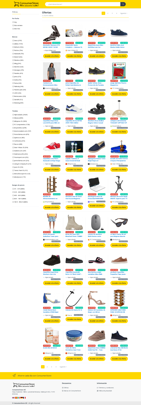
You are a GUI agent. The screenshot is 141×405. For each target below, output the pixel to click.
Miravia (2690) (18, 118)
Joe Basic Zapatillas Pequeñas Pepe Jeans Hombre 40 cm (118, 274)
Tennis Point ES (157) (20, 170)
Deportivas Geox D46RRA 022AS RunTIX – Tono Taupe (96, 350)
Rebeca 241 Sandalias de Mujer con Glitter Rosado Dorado (96, 312)
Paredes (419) (18, 73)
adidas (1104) (18, 44)
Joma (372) (17, 77)
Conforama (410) (19, 141)
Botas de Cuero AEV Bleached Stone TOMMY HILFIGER (74, 236)
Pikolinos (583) (18, 60)
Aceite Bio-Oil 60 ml (50, 348)
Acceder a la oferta (52, 56)
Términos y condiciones (105, 388)
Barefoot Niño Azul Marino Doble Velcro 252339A (117, 47)
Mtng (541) (17, 63)
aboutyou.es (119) (19, 177)
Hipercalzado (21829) (20, 115)
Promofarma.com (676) (21, 134)
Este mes (16, 29)
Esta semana (17, 25)
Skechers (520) (18, 67)
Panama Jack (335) (19, 90)
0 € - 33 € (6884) (18, 189)
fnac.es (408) (17, 144)
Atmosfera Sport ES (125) (21, 174)
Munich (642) (17, 57)
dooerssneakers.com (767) (22, 131)
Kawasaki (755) (18, 54)
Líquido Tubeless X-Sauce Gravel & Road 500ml (73, 161)
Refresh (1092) (18, 47)
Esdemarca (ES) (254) (20, 154)
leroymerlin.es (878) (20, 128)
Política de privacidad (104, 391)
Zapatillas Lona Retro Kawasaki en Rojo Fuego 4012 (51, 161)
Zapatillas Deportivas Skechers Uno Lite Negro (50, 274)
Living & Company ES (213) (22, 164)
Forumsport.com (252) (20, 157)
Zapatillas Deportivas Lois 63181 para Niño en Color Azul (51, 123)
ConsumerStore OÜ (20, 403)
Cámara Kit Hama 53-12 (74, 310)
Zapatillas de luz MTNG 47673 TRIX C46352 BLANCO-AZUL (74, 123)
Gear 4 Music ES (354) (20, 147)
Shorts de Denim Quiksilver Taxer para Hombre (50, 236)
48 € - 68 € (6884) (19, 195)
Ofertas (65, 388)
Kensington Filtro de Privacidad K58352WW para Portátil (95, 198)
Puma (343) (17, 83)
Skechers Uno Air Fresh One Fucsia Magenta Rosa (74, 198)
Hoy (15, 22)
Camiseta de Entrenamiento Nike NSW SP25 (50, 85)
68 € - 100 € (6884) (19, 199)
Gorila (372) (17, 80)
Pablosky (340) (18, 86)
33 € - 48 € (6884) (19, 192)
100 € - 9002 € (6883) (20, 202)
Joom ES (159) (18, 167)
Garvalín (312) (18, 99)
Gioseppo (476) (18, 70)
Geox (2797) (17, 40)
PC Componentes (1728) (21, 124)
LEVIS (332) (17, 93)
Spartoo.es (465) (19, 138)
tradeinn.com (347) (19, 151)
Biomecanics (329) (19, 96)
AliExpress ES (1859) (20, 121)
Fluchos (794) (18, 50)
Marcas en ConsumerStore (71, 391)
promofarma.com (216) (21, 161)
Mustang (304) (18, 103)
